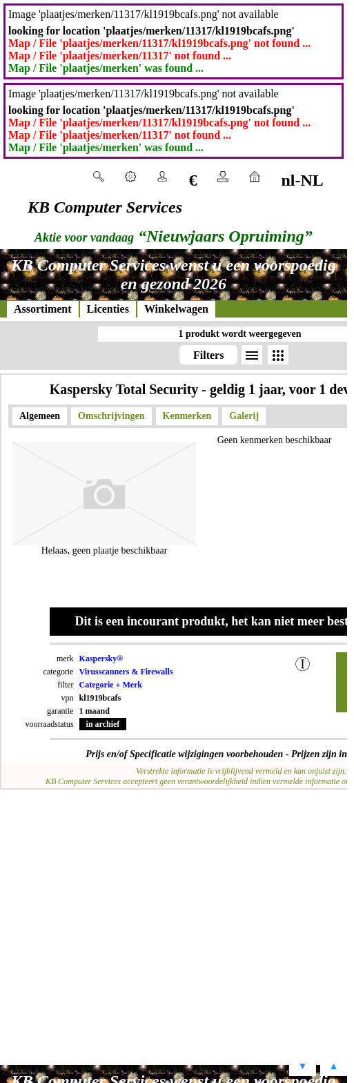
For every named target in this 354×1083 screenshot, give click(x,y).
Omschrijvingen (111, 416)
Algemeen (39, 416)
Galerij (244, 416)
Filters (208, 355)
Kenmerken (187, 416)
